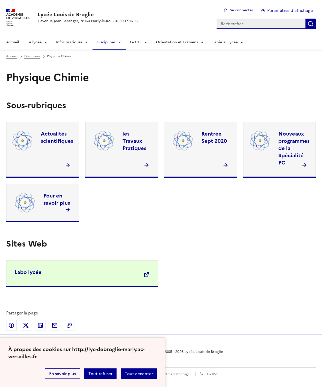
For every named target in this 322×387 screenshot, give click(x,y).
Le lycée (34, 42)
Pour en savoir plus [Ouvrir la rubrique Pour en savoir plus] (56, 199)
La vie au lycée (225, 42)
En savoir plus (62, 373)
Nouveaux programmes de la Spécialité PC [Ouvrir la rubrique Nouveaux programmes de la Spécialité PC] (294, 148)
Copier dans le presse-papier (69, 325)
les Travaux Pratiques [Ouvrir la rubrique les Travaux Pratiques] (134, 141)
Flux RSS (211, 374)
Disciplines (106, 42)
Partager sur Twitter (26, 325)
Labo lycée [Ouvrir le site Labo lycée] (28, 272)
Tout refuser (100, 373)
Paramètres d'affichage (172, 374)
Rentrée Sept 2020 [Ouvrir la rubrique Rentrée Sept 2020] (214, 137)
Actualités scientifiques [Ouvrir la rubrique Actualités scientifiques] (57, 137)
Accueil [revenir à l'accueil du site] (11, 56)
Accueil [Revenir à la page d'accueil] (12, 42)
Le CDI (136, 42)
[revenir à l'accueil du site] (87, 14)
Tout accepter (139, 373)
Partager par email (55, 325)
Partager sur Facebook (11, 325)
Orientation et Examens (177, 42)
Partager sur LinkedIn (40, 325)
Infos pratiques (69, 42)
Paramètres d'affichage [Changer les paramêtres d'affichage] (290, 10)
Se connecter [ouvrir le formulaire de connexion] (241, 10)
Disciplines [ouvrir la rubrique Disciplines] (32, 56)
